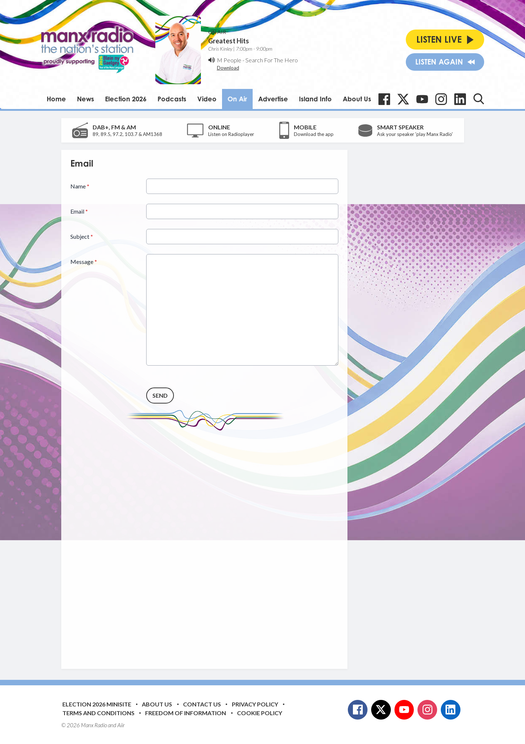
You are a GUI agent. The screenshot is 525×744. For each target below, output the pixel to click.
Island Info (315, 99)
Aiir (121, 725)
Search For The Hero (271, 60)
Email (79, 211)
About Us (357, 99)
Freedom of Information (185, 712)
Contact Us (202, 704)
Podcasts (172, 99)
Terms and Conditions (98, 712)
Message (83, 261)
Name (79, 186)
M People (229, 60)
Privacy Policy (255, 704)
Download (228, 68)
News (85, 99)
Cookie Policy (259, 712)
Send (160, 395)
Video (207, 99)
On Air (237, 99)
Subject (81, 236)
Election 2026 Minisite (96, 704)
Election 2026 (126, 99)
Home (56, 99)
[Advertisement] (207, 544)
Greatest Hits (228, 41)
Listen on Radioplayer (231, 134)
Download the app (314, 134)
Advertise (273, 99)
